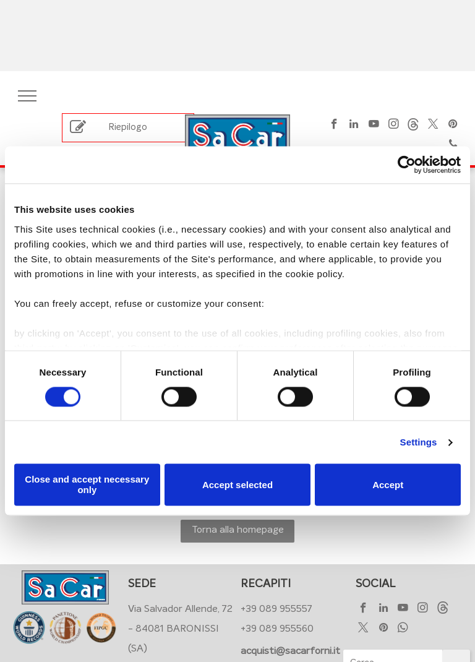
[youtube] (374, 125)
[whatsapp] (403, 629)
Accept (387, 484)
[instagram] (393, 125)
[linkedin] (354, 125)
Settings (418, 442)
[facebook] (334, 125)
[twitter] (433, 125)
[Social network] (413, 125)
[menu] (27, 96)
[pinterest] (453, 125)
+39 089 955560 (277, 629)
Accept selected (237, 484)
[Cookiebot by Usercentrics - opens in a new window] (407, 164)
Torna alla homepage (238, 530)
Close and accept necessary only (87, 485)
